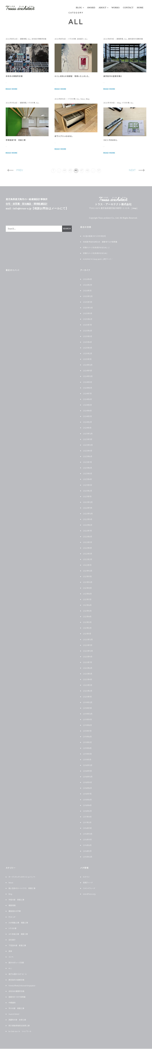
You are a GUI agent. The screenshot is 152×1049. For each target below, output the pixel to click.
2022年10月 (88, 514)
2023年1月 (88, 496)
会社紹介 (83, 39)
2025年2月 (88, 353)
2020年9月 (88, 657)
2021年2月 (88, 628)
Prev (18, 170)
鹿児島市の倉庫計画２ (114, 80)
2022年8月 (88, 525)
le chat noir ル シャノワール (22, 1031)
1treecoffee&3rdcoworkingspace (25, 986)
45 (70, 170)
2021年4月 (88, 617)
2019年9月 (88, 719)
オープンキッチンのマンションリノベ (24, 877)
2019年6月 (88, 737)
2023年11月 (88, 439)
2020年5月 (88, 674)
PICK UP (13, 917)
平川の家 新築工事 (18, 1008)
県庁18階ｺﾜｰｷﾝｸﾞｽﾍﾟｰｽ (19, 974)
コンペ (11, 957)
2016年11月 (88, 828)
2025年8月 (88, 319)
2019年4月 (88, 748)
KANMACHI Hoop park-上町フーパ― (100, 259)
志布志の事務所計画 (14, 42)
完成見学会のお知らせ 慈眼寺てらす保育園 (103, 242)
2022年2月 (88, 559)
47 (81, 170)
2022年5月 (88, 542)
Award (91, 7)
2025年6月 (88, 331)
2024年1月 (88, 428)
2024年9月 (88, 382)
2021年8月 (88, 594)
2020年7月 (88, 662)
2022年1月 (88, 565)
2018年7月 (88, 794)
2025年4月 (88, 342)
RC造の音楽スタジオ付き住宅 (96, 236)
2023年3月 (88, 485)
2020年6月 (88, 668)
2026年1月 (88, 291)
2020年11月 (88, 645)
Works (116, 7)
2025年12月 (88, 296)
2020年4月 (88, 679)
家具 (11, 951)
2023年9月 (88, 451)
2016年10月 (88, 834)
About (102, 7)
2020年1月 (88, 697)
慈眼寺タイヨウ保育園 (18, 997)
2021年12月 (88, 571)
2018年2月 (88, 811)
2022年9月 (88, 519)
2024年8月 (88, 388)
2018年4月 (88, 805)
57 (98, 170)
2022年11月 (88, 508)
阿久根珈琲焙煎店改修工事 (21, 1026)
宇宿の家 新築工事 (18, 900)
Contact (128, 7)
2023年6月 (88, 468)
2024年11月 (88, 371)
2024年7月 (88, 394)
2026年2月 (88, 285)
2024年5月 (88, 405)
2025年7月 (88, 325)
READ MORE (12, 93)
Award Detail (15, 1014)
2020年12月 (88, 639)
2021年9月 (88, 588)
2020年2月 (88, 691)
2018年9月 (88, 782)
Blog (79, 7)
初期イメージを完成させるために (97, 253)
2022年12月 (88, 502)
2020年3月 (88, 685)
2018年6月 (88, 800)
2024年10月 (88, 376)
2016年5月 (88, 851)
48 (87, 170)
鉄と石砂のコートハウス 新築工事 (24, 888)
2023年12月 (88, 434)
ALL (31, 39)
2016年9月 (88, 840)
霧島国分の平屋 (16, 911)
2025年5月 (88, 336)
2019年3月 (88, 754)
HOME (140, 7)
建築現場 (25, 39)
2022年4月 (88, 548)
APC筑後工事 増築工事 (20, 934)
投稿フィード (88, 883)
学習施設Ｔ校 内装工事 (17, 140)
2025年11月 (88, 302)
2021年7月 (88, 599)
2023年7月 (88, 462)
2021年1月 (87, 634)
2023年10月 (88, 445)
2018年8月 (88, 788)
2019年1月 (87, 760)
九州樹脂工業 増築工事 (20, 923)
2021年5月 (88, 611)
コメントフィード (90, 888)
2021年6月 (88, 605)
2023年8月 (88, 456)
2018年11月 (88, 771)
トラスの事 (74, 39)
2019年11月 (88, 708)
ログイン (86, 877)
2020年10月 (88, 651)
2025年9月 (88, 313)
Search (66, 229)
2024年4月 (88, 411)
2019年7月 (88, 731)
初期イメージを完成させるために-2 (98, 248)
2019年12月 (88, 702)
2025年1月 (88, 359)
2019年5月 (88, 742)
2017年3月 (88, 822)
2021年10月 (88, 582)
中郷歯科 (13, 1003)
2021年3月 (88, 622)
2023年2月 (88, 491)
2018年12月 (88, 765)
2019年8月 (88, 725)
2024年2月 (88, 422)
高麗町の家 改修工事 (19, 1020)
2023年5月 (88, 474)
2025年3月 (88, 348)
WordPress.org (90, 894)
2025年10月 (88, 308)
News (85, 99)
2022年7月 (88, 531)
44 (64, 170)
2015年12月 (88, 857)
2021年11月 (88, 576)
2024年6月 (88, 399)
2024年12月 (88, 365)
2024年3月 (88, 416)
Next (134, 170)
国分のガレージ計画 (17, 963)
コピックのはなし (111, 140)
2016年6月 (87, 845)
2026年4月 (88, 279)
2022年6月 (88, 537)
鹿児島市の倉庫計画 (112, 42)
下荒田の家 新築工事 (19, 945)
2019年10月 (88, 714)
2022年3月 (88, 554)
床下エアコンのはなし (65, 136)
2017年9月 (88, 817)
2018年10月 (88, 777)
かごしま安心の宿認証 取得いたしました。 (75, 76)
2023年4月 (88, 479)
